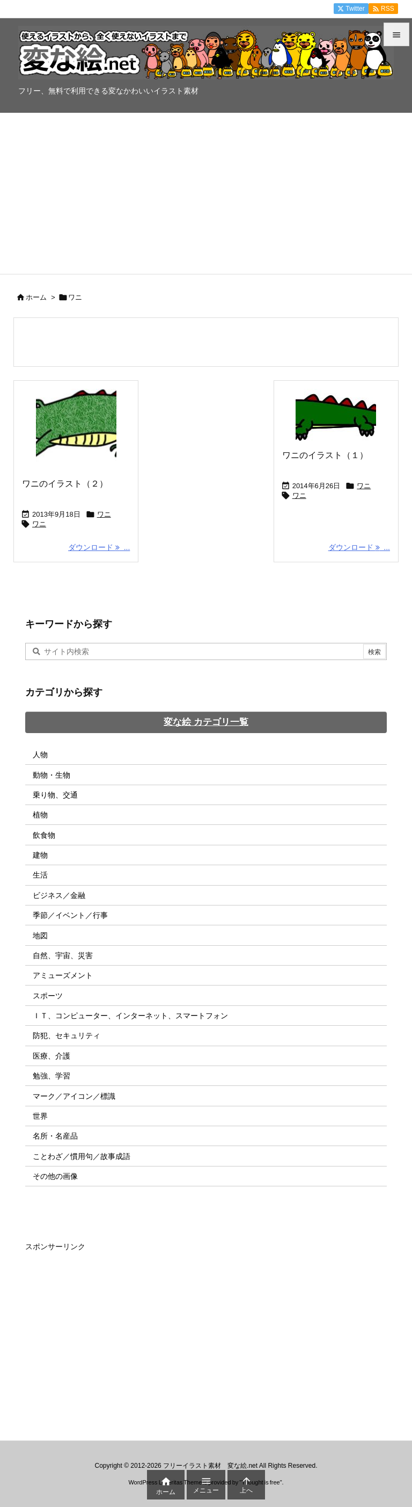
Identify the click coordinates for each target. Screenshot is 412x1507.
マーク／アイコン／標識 (74, 1096)
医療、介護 (51, 1056)
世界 (40, 1116)
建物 (40, 855)
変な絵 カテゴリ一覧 (206, 722)
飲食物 (44, 835)
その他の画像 (55, 1176)
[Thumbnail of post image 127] (336, 415)
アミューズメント (63, 975)
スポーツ (48, 995)
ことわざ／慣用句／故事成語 (81, 1156)
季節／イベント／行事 (70, 915)
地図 (40, 935)
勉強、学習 (51, 1075)
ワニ (104, 514)
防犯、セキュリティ (66, 1035)
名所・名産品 (55, 1136)
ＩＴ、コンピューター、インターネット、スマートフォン (130, 1015)
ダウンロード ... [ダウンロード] (99, 547)
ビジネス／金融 (59, 895)
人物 (40, 754)
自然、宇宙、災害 (63, 955)
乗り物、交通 (55, 795)
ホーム (36, 297)
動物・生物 (51, 775)
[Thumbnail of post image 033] (76, 429)
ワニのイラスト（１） (325, 455)
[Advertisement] (206, 193)
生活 (40, 875)
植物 (40, 814)
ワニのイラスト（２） (65, 483)
